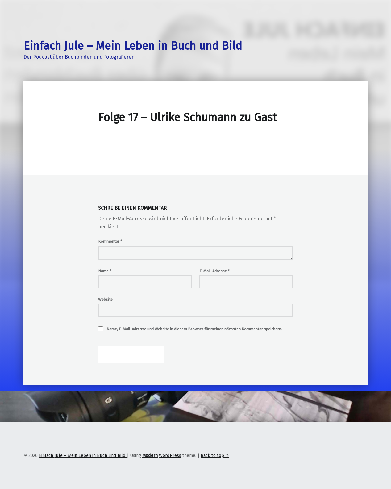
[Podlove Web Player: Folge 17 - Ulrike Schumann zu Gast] (195, 142)
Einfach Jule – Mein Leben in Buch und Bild (132, 46)
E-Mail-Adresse (214, 271)
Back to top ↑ (215, 455)
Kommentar (110, 241)
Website (105, 299)
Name (104, 271)
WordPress (170, 455)
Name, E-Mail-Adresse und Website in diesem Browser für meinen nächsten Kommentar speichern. (194, 329)
